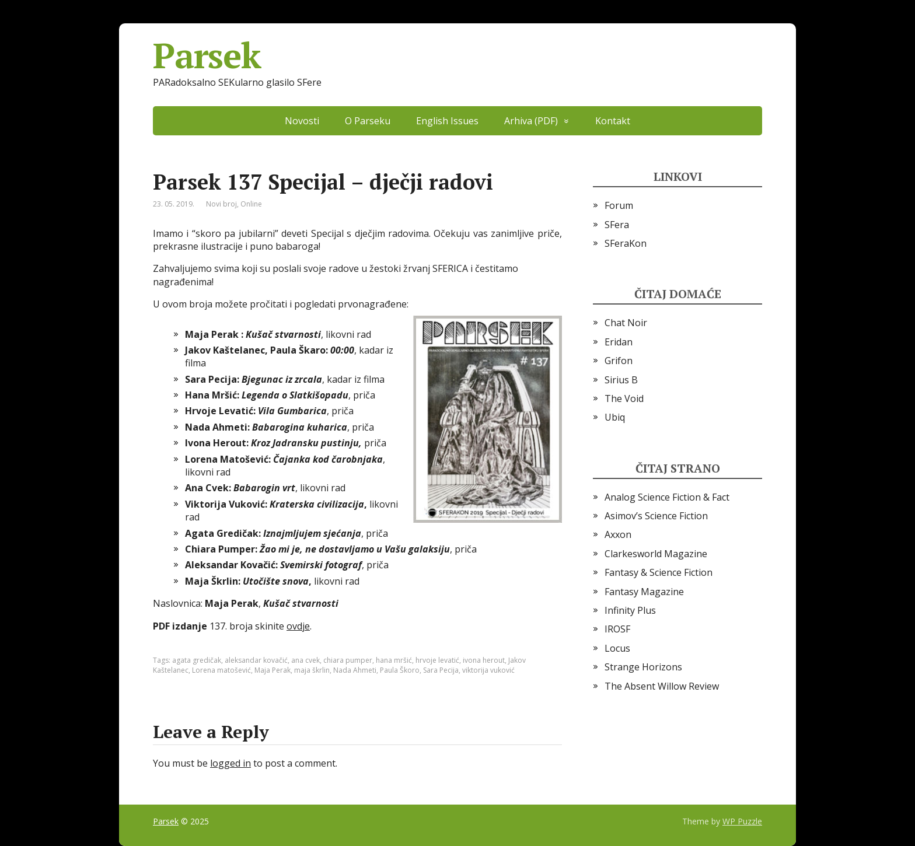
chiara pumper (347, 660)
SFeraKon (626, 243)
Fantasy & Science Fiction (659, 572)
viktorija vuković (488, 670)
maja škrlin (312, 670)
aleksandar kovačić (256, 660)
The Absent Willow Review (662, 686)
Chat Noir (626, 322)
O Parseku (367, 120)
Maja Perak (272, 670)
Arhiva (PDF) (531, 120)
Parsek (207, 55)
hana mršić (394, 660)
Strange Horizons (643, 666)
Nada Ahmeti (354, 670)
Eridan (619, 341)
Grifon (619, 360)
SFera (617, 224)
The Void (624, 398)
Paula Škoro (400, 670)
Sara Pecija (441, 670)
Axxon (618, 534)
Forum (619, 205)
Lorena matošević (221, 670)
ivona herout (484, 660)
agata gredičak (196, 660)
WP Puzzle (742, 821)
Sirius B (621, 379)
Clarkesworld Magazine (656, 553)
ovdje (298, 626)
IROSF (617, 629)
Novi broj (221, 204)
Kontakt (612, 120)
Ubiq (615, 417)
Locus (617, 648)
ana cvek (305, 660)
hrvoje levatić (437, 660)
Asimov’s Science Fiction (656, 515)
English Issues (447, 120)
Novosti (302, 120)
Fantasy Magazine (644, 591)
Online (251, 204)
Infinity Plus (630, 610)
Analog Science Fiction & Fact (667, 497)
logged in (230, 763)
